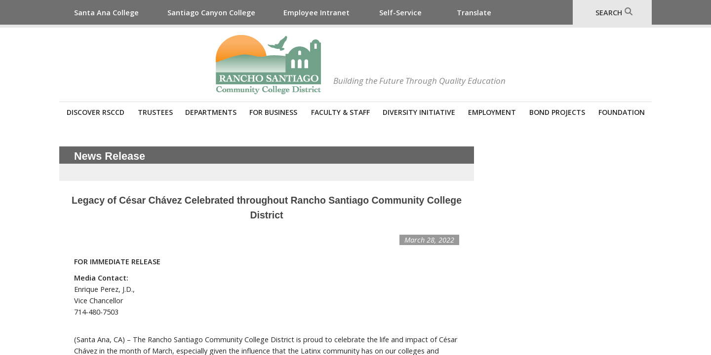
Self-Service (400, 12)
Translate (474, 12)
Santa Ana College (106, 12)
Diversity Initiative (419, 112)
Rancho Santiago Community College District (268, 64)
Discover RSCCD (95, 112)
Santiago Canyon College (211, 12)
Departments (211, 112)
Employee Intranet (316, 12)
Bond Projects (557, 112)
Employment (492, 112)
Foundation (621, 112)
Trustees (155, 112)
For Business (273, 112)
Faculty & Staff (340, 112)
